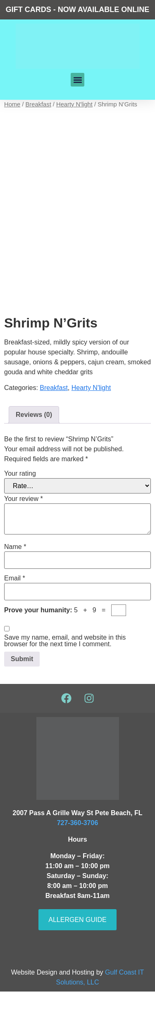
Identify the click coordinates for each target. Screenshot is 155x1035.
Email (14, 621)
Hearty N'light (74, 104)
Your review (23, 542)
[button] (77, 80)
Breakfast (38, 104)
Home (12, 104)
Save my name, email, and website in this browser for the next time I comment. (65, 684)
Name (15, 590)
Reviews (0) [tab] (34, 458)
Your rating (20, 516)
